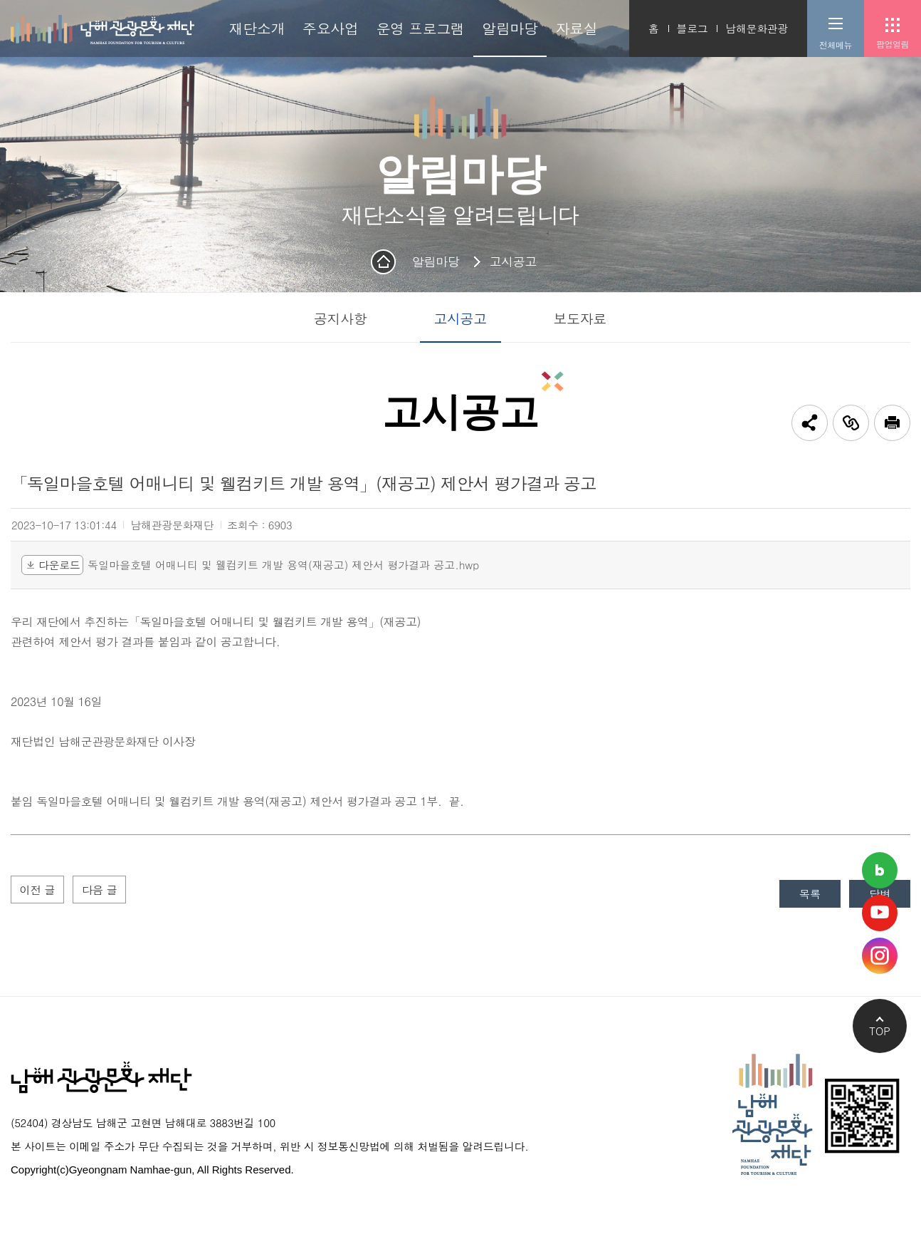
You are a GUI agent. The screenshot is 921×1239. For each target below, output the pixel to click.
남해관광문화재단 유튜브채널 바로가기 (880, 913)
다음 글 (103, 890)
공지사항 (340, 318)
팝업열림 (892, 44)
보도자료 (580, 318)
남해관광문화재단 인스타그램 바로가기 (880, 956)
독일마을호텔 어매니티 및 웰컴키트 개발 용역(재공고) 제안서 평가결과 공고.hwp (283, 565)
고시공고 (512, 261)
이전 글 (38, 890)
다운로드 (52, 564)
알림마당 (435, 261)
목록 (806, 894)
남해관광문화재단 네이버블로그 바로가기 (880, 870)
